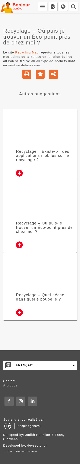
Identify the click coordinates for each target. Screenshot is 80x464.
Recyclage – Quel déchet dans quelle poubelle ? (41, 297)
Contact (9, 381)
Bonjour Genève (20, 6)
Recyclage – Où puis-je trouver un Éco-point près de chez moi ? (44, 227)
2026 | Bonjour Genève (21, 451)
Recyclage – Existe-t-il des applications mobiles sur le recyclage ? (42, 155)
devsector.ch (37, 445)
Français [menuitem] (24, 365)
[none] (40, 365)
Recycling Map (27, 52)
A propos (10, 385)
